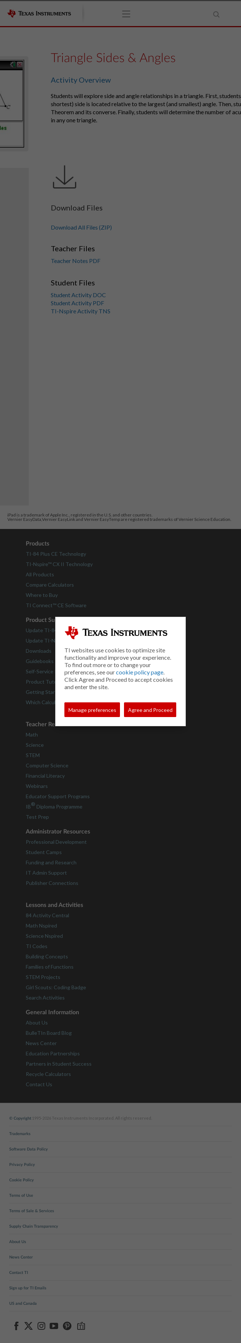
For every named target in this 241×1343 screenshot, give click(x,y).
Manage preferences (92, 710)
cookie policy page (139, 672)
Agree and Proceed (150, 710)
